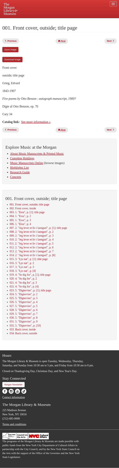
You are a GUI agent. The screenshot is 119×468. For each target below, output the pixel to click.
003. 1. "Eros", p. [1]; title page (27, 212)
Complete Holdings (22, 158)
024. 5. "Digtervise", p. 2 (23, 294)
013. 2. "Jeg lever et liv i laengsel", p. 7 (31, 251)
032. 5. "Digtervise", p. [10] (25, 325)
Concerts (15, 177)
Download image (12, 59)
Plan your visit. (22, 20)
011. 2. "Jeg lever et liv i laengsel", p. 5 (31, 243)
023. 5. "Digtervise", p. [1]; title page (30, 290)
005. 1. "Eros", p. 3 (20, 220)
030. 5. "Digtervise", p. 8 (23, 317)
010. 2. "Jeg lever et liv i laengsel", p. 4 (31, 239)
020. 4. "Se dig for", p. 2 (23, 278)
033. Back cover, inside (23, 329)
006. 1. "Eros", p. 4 (20, 224)
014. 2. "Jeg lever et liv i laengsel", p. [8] (32, 255)
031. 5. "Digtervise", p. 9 (23, 321)
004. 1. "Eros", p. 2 (20, 216)
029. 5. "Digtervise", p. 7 (23, 313)
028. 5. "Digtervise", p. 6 (23, 309)
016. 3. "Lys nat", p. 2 (22, 263)
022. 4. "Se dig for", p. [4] (24, 286)
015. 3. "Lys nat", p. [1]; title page (29, 259)
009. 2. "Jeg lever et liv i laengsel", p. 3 (31, 235)
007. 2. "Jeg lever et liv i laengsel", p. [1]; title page (38, 227)
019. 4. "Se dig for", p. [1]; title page (30, 274)
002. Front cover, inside (23, 208)
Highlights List (19, 167)
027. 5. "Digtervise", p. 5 (23, 306)
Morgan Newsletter (13, 384)
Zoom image (10, 49)
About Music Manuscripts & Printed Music (37, 153)
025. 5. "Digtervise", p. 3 (23, 298)
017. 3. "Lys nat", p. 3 (22, 266)
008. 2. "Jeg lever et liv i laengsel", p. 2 (31, 231)
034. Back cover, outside (23, 333)
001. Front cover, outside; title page (29, 204)
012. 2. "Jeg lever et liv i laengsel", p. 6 (31, 247)
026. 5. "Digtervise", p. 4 (23, 302)
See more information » (36, 122)
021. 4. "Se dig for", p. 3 (23, 282)
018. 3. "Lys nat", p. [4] (23, 270)
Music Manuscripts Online (26, 163)
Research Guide (20, 172)
